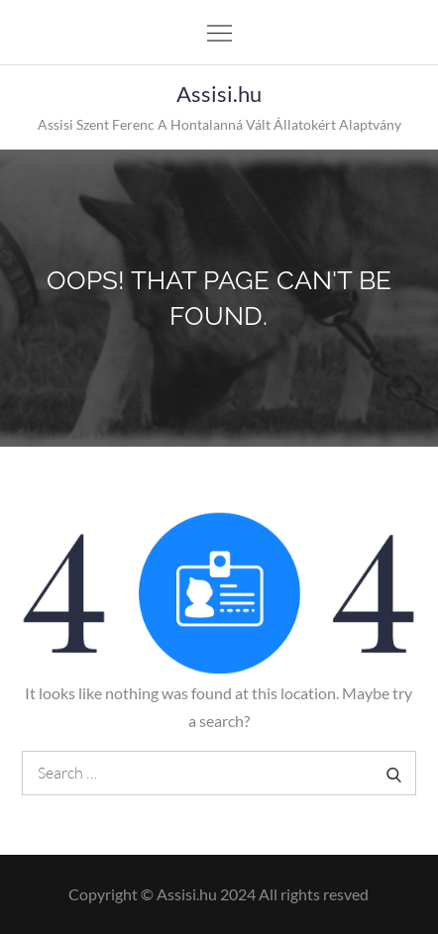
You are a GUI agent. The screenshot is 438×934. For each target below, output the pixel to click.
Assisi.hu (219, 93)
